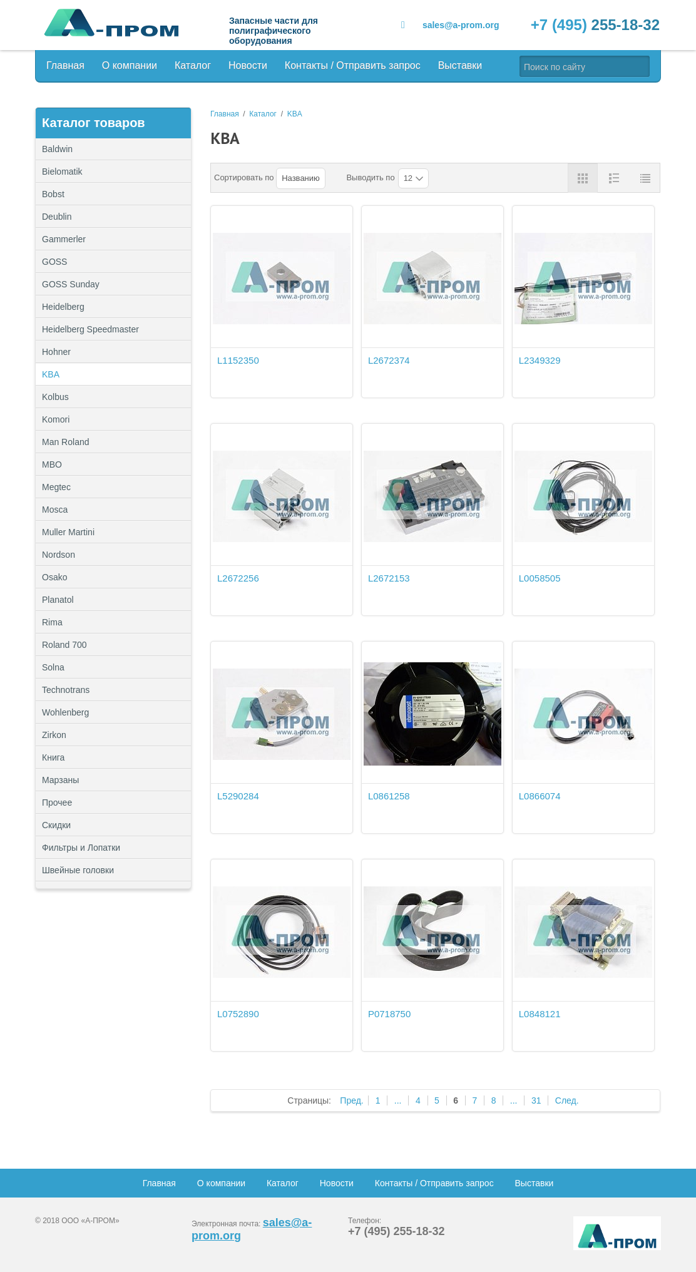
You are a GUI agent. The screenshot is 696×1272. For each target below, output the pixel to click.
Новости (247, 65)
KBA (50, 374)
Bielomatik (62, 172)
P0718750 (389, 1013)
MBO (52, 464)
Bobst (53, 194)
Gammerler (64, 239)
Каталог (193, 65)
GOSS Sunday (71, 284)
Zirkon (54, 735)
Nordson (58, 555)
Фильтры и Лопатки (113, 848)
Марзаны (60, 780)
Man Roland (66, 442)
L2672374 (389, 360)
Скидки (56, 825)
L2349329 (540, 360)
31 (536, 1100)
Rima (52, 622)
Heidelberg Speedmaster (90, 329)
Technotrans (66, 690)
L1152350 (238, 360)
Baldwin (57, 149)
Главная (65, 65)
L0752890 (238, 1013)
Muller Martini (68, 532)
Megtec (56, 487)
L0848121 (540, 1013)
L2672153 (389, 578)
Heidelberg (63, 307)
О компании (129, 65)
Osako (54, 577)
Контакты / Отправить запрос (353, 65)
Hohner (56, 352)
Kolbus (55, 397)
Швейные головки (78, 870)
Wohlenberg (65, 712)
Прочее (113, 803)
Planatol (58, 600)
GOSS (54, 262)
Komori (55, 419)
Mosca (55, 510)
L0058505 (540, 578)
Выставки (460, 65)
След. (567, 1100)
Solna (53, 667)
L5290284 (238, 796)
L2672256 (238, 578)
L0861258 (389, 796)
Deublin (56, 217)
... (398, 1100)
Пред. (351, 1100)
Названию (301, 178)
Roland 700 (64, 645)
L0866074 (540, 796)
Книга (53, 757)
